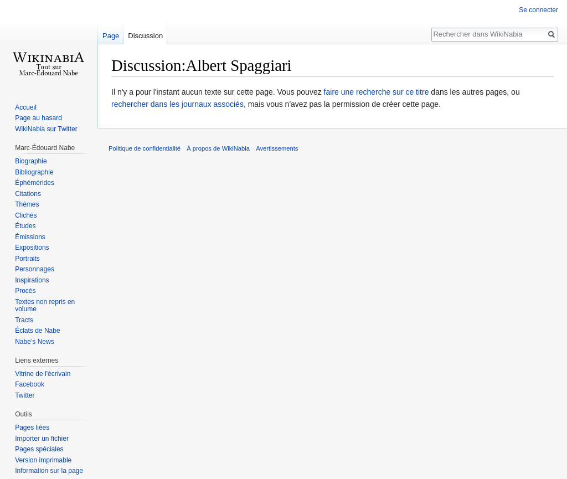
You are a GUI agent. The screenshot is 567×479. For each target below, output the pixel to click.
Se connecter (538, 10)
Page (110, 36)
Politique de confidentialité (145, 148)
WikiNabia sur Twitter (46, 129)
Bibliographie (34, 172)
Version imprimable (43, 460)
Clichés (26, 215)
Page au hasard (38, 118)
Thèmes (27, 204)
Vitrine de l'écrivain (42, 374)
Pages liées (32, 427)
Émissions (30, 237)
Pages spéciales (39, 449)
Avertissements (277, 148)
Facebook (29, 384)
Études (25, 226)
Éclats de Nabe (37, 330)
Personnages (34, 269)
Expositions (32, 247)
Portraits (27, 258)
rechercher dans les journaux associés (177, 104)
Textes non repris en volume (45, 305)
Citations (28, 194)
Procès (25, 291)
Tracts (24, 320)
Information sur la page (49, 471)
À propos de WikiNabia (218, 148)
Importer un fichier (42, 438)
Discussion (145, 36)
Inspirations (32, 280)
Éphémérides (34, 183)
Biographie (31, 161)
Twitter (24, 395)
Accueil (26, 107)
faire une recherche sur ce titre (376, 91)
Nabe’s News (34, 342)
